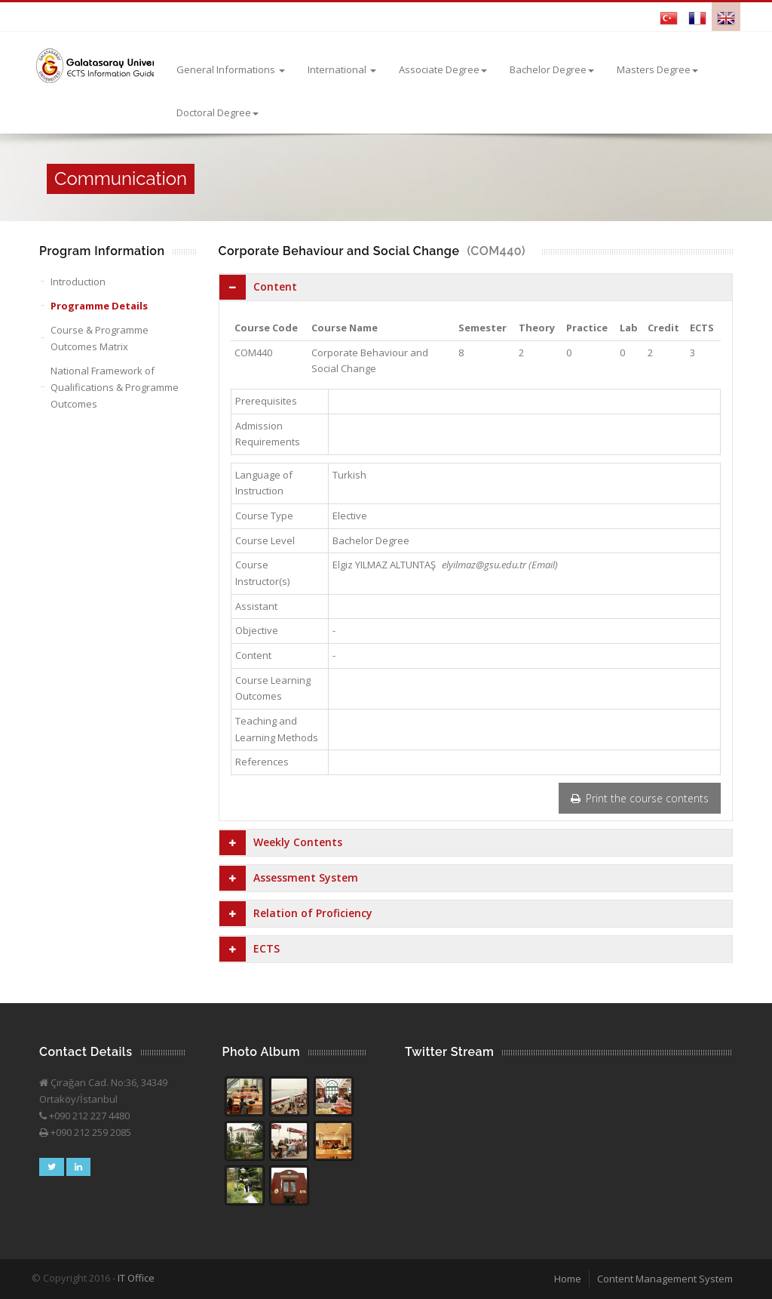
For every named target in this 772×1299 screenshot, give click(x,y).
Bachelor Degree (552, 69)
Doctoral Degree (217, 112)
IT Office (136, 1278)
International (342, 69)
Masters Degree (657, 69)
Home (567, 1278)
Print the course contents (640, 798)
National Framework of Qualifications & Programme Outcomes (115, 387)
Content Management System (665, 1278)
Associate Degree (443, 69)
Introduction (78, 281)
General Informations (230, 69)
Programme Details (99, 305)
